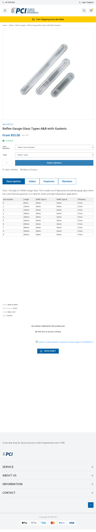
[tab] (13, 181)
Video (32, 181)
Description (13, 181)
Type (4, 155)
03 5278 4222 (8, 2)
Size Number (6, 147)
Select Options (54, 162)
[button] (10, 169)
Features (49, 181)
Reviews (67, 181)
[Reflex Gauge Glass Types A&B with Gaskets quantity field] (7, 163)
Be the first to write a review (48, 331)
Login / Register (86, 2)
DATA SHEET (48, 351)
